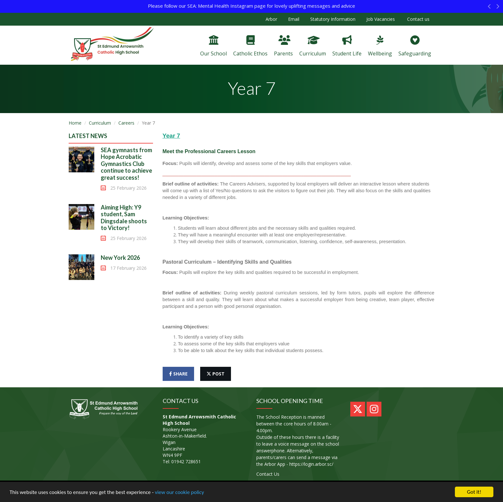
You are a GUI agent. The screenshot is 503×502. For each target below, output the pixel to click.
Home (75, 123)
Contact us (418, 19)
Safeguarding (414, 46)
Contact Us (267, 474)
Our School (213, 46)
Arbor (271, 19)
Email (293, 19)
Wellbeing (380, 46)
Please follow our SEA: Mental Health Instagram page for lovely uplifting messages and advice (251, 6)
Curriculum (312, 46)
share (178, 374)
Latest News (88, 135)
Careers (126, 123)
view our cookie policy (179, 492)
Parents (283, 46)
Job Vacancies (380, 19)
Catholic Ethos (250, 46)
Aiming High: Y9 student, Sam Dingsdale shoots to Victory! (124, 218)
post (216, 374)
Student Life (347, 46)
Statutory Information (332, 19)
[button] (489, 8)
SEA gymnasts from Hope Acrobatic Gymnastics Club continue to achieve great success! (126, 163)
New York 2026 (120, 257)
